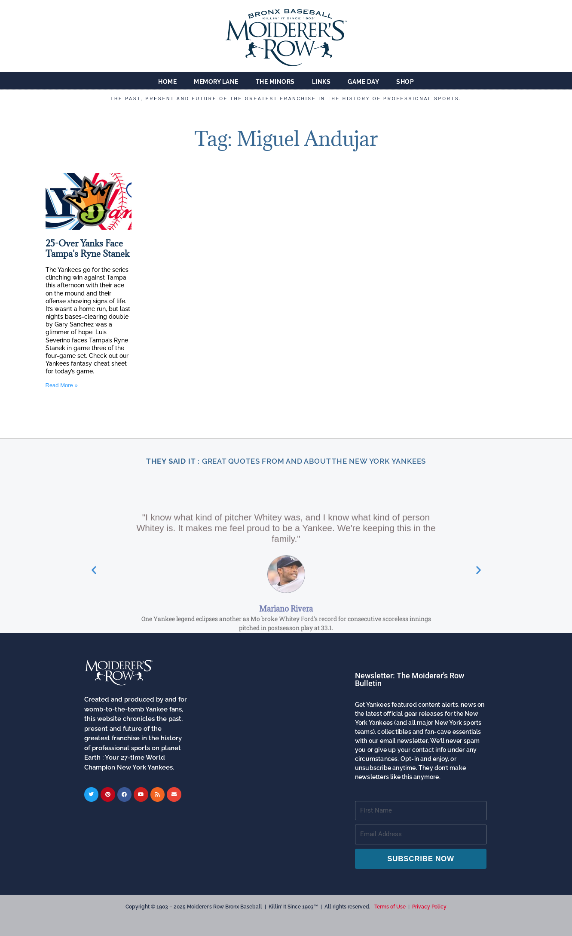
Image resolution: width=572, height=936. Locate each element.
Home (167, 81)
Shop (405, 81)
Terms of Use (390, 907)
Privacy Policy (429, 907)
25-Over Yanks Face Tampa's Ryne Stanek (87, 249)
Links (321, 81)
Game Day (363, 81)
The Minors (275, 81)
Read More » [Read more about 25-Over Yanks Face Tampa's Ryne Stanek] (62, 385)
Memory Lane (216, 81)
